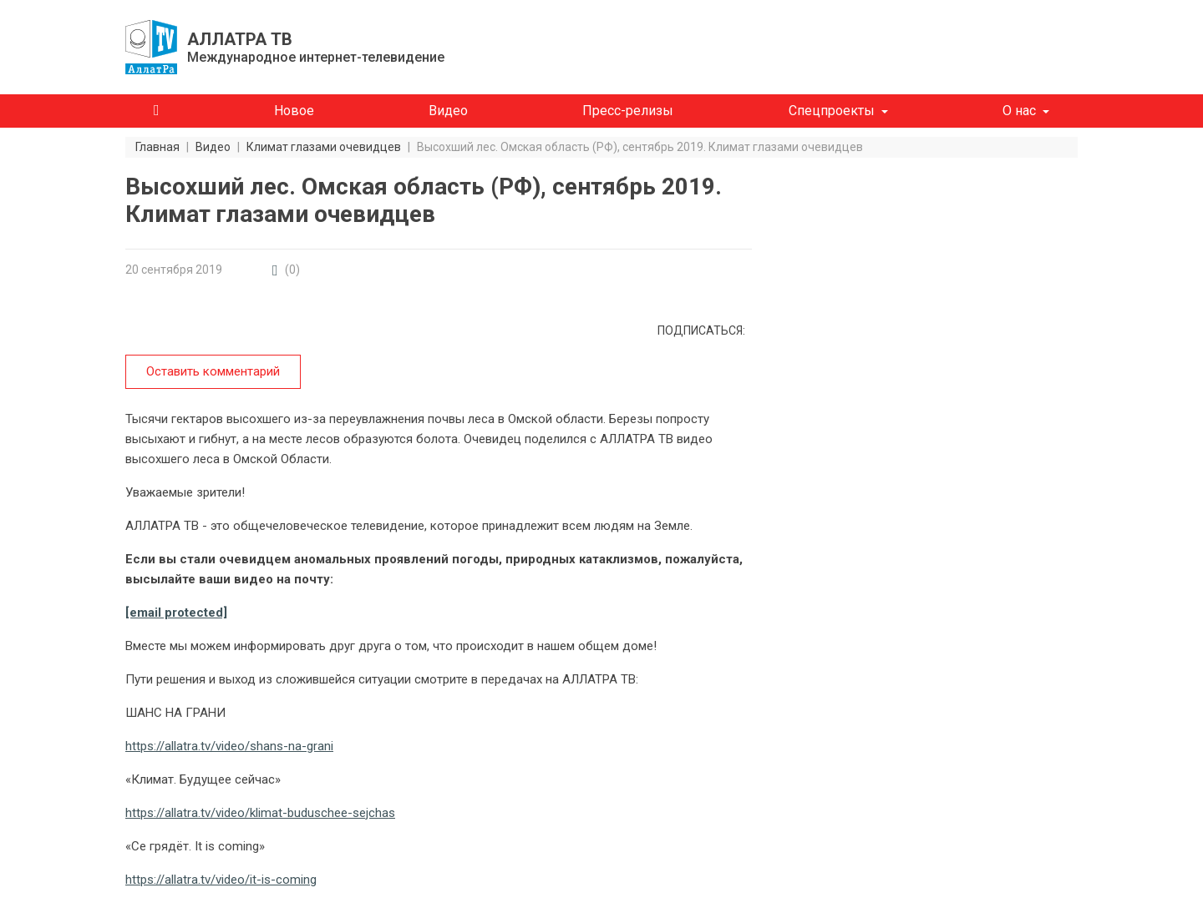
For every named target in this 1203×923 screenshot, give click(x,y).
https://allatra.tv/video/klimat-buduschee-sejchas (260, 812)
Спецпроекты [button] (832, 111)
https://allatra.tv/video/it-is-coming (221, 879)
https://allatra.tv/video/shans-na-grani (229, 746)
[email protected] (176, 612)
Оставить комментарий (213, 371)
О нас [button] (1019, 111)
